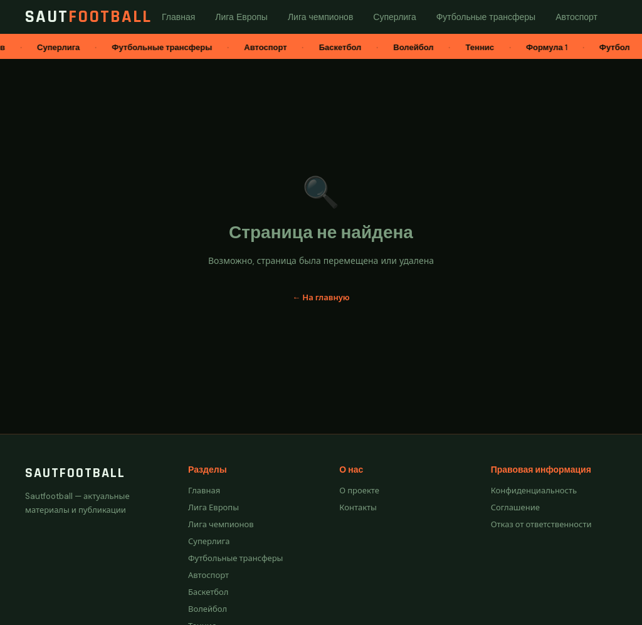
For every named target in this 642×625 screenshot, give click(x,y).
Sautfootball (75, 473)
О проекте (359, 490)
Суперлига (209, 541)
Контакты (358, 507)
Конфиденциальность (534, 490)
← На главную (320, 297)
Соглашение (515, 507)
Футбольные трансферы (235, 558)
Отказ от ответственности (541, 524)
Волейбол (207, 609)
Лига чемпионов (221, 524)
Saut (88, 17)
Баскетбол (208, 592)
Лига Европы (213, 507)
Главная (204, 490)
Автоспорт (208, 575)
